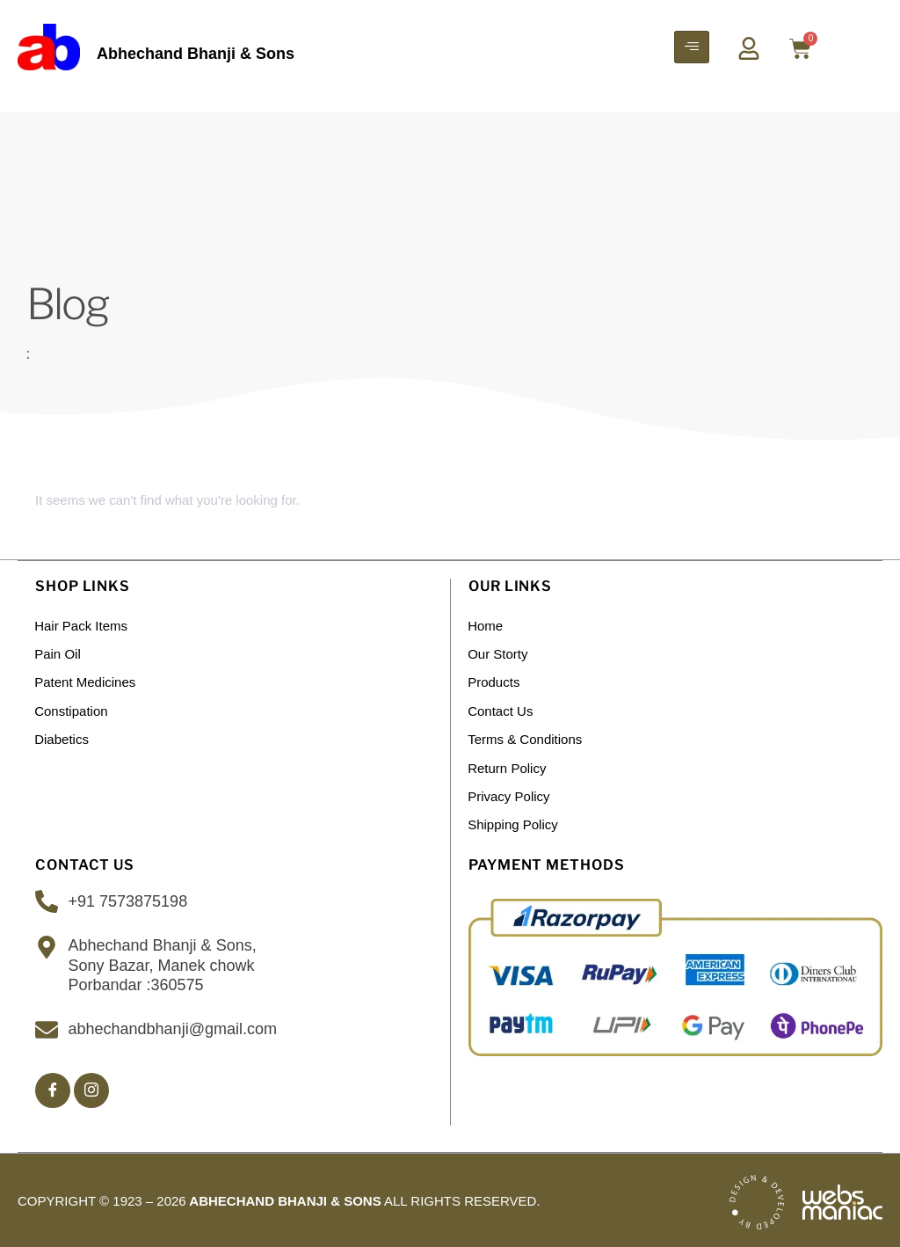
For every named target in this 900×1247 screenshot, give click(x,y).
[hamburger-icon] (691, 47)
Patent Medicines (85, 681)
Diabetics (62, 737)
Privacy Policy (509, 793)
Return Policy (507, 765)
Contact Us (500, 709)
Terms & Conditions (525, 737)
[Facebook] (52, 1087)
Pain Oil (58, 652)
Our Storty (498, 652)
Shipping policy (513, 821)
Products (494, 681)
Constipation (71, 709)
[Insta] (91, 1087)
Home (486, 624)
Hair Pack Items (81, 624)
